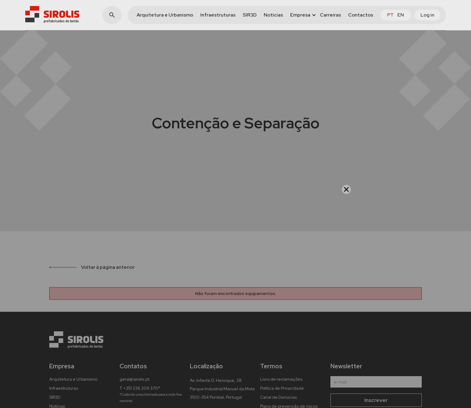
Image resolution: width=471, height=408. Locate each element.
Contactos (360, 15)
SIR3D (250, 15)
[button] (301, 15)
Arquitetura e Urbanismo (165, 15)
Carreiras (330, 15)
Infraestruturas (217, 15)
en (400, 15)
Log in (427, 15)
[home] (52, 14)
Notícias (273, 15)
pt (390, 15)
